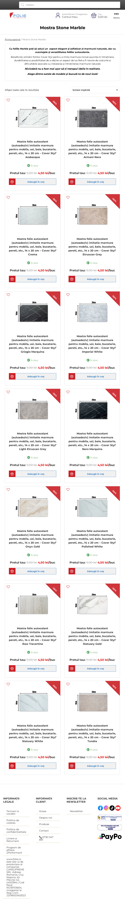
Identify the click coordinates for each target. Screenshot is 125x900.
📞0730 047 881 (46, 839)
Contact (44, 831)
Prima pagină (12, 39)
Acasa (42, 811)
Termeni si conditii (12, 813)
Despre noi (45, 818)
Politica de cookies (12, 822)
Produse (44, 824)
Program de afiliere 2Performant (14, 850)
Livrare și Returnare (12, 840)
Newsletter (76, 811)
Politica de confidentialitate (16, 831)
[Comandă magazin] (94, 90)
